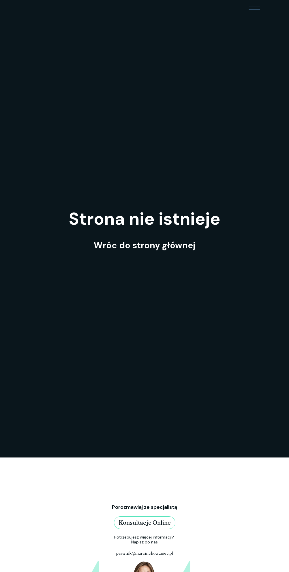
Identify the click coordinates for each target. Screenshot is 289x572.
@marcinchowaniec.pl (144, 553)
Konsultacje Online (145, 522)
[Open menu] (254, 7)
